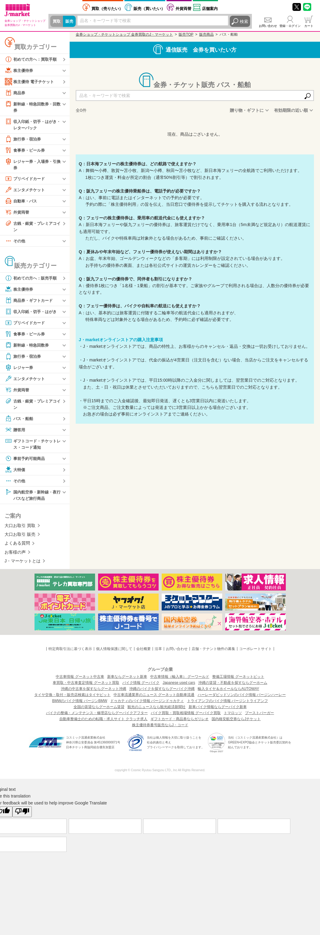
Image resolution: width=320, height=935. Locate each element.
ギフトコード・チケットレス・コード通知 (32, 446)
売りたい (107, 8)
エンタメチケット (26, 191)
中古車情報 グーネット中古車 (80, 680)
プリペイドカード (26, 180)
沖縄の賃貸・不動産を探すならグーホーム (232, 686)
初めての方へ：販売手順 (32, 280)
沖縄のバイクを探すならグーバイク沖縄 (162, 692)
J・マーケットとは (23, 564)
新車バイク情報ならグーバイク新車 (218, 710)
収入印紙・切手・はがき (32, 313)
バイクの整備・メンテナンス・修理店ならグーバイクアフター (97, 716)
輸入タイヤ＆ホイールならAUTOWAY (228, 692)
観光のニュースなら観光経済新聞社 (156, 710)
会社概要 (143, 652)
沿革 (158, 652)
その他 (15, 243)
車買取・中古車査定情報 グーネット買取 (86, 686)
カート (308, 26)
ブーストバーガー (259, 716)
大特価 (15, 472)
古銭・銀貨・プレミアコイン (32, 227)
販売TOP (186, 34)
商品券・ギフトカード (30, 302)
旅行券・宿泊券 (24, 140)
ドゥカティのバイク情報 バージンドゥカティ (147, 704)
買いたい (149, 8)
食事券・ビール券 (26, 151)
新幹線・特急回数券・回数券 (32, 106)
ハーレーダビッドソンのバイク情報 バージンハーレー (242, 698)
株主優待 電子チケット (31, 81)
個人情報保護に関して (114, 652)
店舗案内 (210, 8)
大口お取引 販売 (20, 537)
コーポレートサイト (255, 652)
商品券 (15, 92)
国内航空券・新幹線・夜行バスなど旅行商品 (32, 497)
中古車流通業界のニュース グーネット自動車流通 (154, 698)
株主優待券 (20, 70)
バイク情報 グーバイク (141, 686)
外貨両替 (183, 8)
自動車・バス (22, 202)
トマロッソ (233, 716)
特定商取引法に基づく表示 (70, 652)
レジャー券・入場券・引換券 (32, 165)
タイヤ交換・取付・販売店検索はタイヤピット (72, 698)
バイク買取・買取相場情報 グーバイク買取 (186, 716)
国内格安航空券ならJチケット (236, 722)
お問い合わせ (268, 26)
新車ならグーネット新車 (127, 680)
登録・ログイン (290, 26)
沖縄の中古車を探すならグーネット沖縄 (93, 692)
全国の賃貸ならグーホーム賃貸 (99, 710)
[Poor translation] (22, 815)
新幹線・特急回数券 (28, 347)
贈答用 (15, 432)
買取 (57, 21)
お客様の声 (15, 555)
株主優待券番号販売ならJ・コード (160, 728)
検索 (244, 21)
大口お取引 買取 (20, 528)
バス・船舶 (20, 421)
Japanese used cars (179, 686)
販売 (70, 21)
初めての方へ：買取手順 (32, 59)
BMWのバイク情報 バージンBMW (79, 704)
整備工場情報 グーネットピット (238, 680)
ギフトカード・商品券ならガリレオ (179, 722)
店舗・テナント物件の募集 (213, 652)
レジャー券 (20, 369)
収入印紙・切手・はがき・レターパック (30, 124)
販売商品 (206, 34)
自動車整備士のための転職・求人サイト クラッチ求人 (103, 722)
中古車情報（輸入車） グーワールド (179, 680)
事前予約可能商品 (26, 461)
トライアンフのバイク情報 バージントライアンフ (227, 704)
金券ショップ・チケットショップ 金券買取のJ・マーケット (124, 34)
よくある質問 (17, 546)
